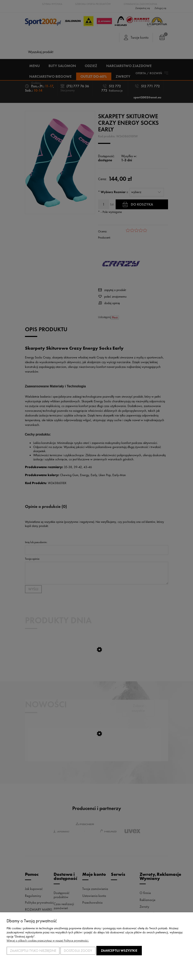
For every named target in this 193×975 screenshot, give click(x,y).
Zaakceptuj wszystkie (119, 950)
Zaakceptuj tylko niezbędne (33, 950)
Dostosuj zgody (78, 950)
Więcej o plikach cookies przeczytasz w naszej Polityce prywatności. (48, 941)
